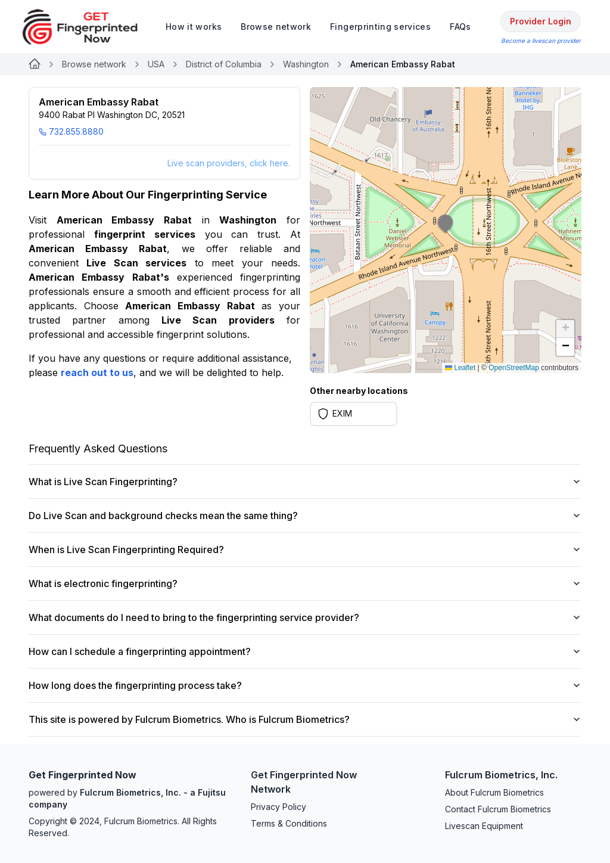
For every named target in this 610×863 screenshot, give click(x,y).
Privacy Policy (278, 807)
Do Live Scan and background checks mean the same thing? (305, 515)
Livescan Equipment (484, 826)
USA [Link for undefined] (156, 64)
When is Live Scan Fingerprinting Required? (305, 549)
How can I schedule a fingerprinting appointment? (305, 651)
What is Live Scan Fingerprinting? (305, 482)
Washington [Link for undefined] (306, 64)
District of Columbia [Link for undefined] (224, 64)
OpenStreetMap (513, 368)
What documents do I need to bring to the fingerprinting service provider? (305, 617)
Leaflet (460, 368)
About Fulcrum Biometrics (494, 792)
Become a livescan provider (541, 40)
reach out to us (97, 372)
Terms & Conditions (289, 823)
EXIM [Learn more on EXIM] (342, 413)
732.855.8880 (71, 131)
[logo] (89, 27)
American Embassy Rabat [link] (402, 64)
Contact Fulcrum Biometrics (498, 809)
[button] (445, 230)
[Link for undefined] (35, 64)
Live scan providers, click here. (228, 163)
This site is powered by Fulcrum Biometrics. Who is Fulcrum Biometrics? (305, 719)
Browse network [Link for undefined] (94, 64)
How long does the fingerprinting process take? (305, 685)
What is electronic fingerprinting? (305, 583)
